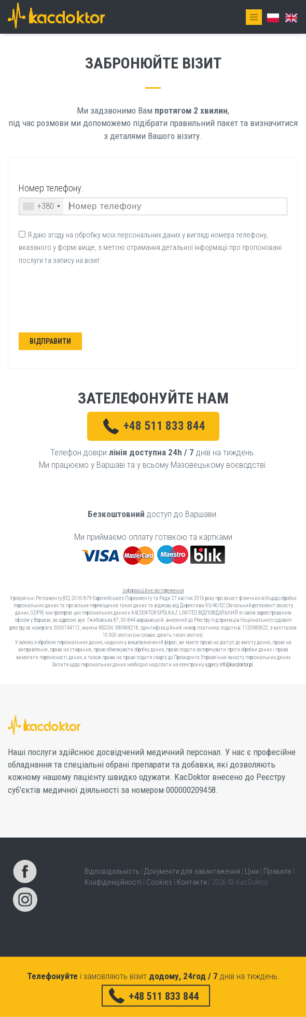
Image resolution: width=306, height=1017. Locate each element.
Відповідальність (112, 871)
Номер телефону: (51, 188)
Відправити (50, 341)
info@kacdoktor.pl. (236, 664)
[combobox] (41, 206)
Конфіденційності (113, 882)
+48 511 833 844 (164, 426)
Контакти (192, 882)
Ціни (252, 871)
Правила (277, 871)
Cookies (159, 882)
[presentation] (100, 302)
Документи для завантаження (192, 871)
